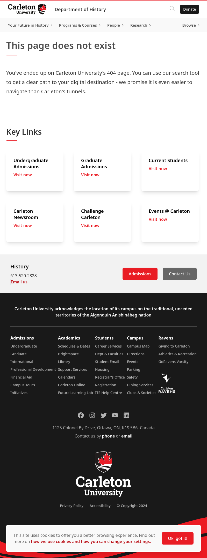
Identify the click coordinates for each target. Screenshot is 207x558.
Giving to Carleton (174, 346)
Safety (132, 377)
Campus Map (138, 346)
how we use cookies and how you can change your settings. (91, 541)
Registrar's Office (110, 377)
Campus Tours (22, 384)
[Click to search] (172, 9)
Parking (133, 369)
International (21, 361)
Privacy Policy (71, 505)
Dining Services (140, 384)
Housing (102, 369)
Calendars (66, 377)
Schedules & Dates (74, 346)
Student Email (107, 361)
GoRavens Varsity (174, 361)
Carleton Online (71, 384)
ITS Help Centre (108, 392)
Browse (189, 25)
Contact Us (179, 274)
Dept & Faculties (109, 353)
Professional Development (33, 369)
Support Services (72, 369)
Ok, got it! (177, 538)
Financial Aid (21, 377)
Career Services (108, 346)
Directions (136, 353)
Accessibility (100, 505)
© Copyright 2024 (132, 505)
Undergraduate (23, 346)
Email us (19, 282)
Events (132, 361)
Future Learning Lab (75, 392)
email (126, 436)
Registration (105, 384)
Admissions (140, 274)
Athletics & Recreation (178, 353)
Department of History (80, 9)
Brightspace (68, 353)
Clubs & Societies (141, 392)
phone (109, 436)
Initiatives (18, 392)
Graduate (18, 353)
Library (64, 361)
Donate (189, 9)
